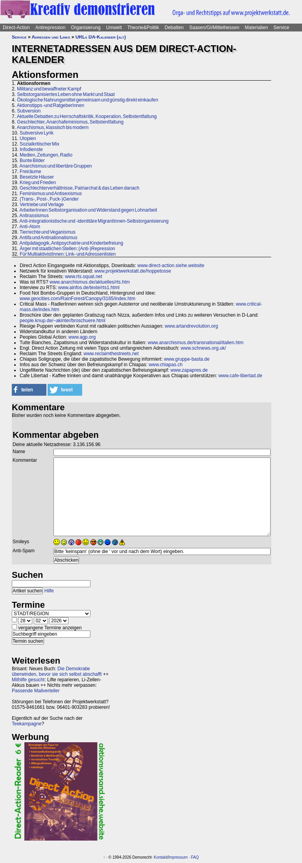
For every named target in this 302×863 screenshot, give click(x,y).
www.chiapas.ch (165, 364)
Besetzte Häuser (37, 177)
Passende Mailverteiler (35, 690)
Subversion (29, 111)
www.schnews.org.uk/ (203, 348)
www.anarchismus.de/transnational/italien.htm (195, 342)
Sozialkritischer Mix (39, 144)
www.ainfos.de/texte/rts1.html (89, 287)
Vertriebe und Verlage (42, 204)
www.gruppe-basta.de (187, 359)
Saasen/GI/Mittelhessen (214, 27)
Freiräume (30, 171)
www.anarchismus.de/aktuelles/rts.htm (90, 282)
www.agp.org (82, 337)
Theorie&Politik (143, 27)
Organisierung (85, 27)
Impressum (178, 857)
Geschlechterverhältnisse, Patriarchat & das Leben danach (80, 188)
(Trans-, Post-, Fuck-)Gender (49, 199)
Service (281, 27)
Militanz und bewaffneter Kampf (49, 89)
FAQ (195, 857)
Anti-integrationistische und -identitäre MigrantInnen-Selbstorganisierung (93, 221)
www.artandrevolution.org (191, 326)
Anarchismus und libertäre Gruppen (55, 166)
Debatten (174, 27)
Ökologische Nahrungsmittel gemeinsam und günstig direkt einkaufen (87, 100)
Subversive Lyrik (36, 133)
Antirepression (50, 27)
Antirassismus (34, 215)
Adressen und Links (51, 37)
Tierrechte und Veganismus (48, 232)
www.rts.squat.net (83, 276)
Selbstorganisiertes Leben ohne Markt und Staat (66, 94)
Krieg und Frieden (38, 182)
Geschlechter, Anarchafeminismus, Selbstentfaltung (70, 122)
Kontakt (160, 857)
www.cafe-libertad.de (240, 375)
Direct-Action (16, 27)
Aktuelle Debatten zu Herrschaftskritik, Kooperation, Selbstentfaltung (87, 116)
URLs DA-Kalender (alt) (101, 37)
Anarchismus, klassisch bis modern (52, 127)
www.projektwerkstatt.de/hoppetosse (132, 271)
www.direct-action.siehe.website (170, 265)
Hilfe (49, 591)
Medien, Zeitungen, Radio (46, 155)
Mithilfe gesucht (28, 679)
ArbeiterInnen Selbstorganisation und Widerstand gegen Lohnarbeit (88, 210)
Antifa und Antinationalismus (48, 237)
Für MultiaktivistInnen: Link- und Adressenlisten (68, 254)
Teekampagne (26, 724)
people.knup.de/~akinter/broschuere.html (62, 320)
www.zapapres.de (189, 370)
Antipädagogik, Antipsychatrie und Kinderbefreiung (71, 243)
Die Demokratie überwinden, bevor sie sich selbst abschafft (57, 671)
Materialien (256, 27)
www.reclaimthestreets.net (111, 353)
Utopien (28, 138)
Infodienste (31, 149)
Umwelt (114, 27)
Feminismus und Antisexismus (51, 193)
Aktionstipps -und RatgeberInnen (50, 105)
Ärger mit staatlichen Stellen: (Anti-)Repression (67, 248)
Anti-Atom (29, 226)
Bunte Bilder (32, 160)
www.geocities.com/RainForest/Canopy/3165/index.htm (77, 298)
